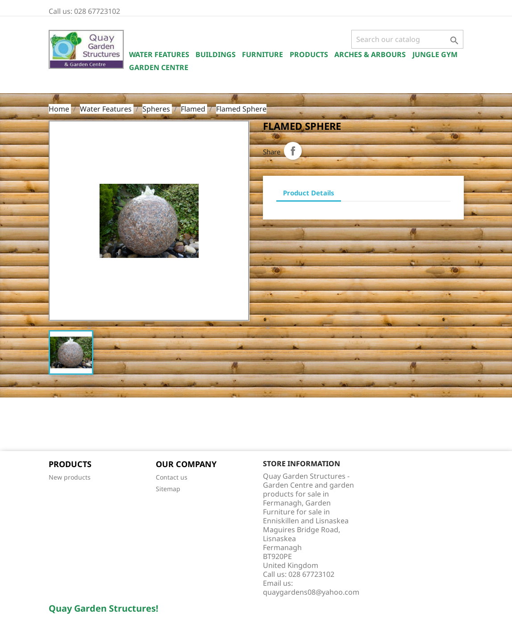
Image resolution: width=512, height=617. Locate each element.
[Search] (407, 39)
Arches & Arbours (370, 54)
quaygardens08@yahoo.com (311, 592)
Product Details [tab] (308, 192)
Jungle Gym (435, 54)
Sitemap (168, 488)
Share (293, 151)
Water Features (159, 54)
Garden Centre (158, 67)
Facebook (58, 425)
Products (309, 54)
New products (70, 477)
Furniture (262, 54)
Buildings (216, 54)
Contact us (171, 477)
